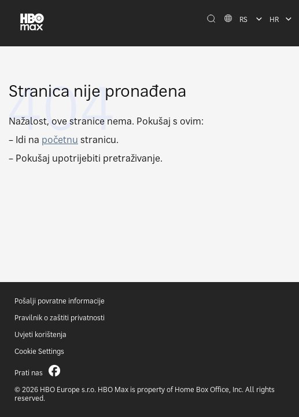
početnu (60, 139)
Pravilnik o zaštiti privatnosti (59, 318)
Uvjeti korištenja (40, 334)
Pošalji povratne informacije (59, 301)
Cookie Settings (39, 351)
